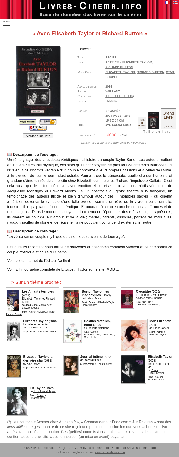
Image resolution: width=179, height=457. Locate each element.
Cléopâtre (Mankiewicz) (148, 304)
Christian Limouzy (37, 327)
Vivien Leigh (108, 334)
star (170, 72)
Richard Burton (119, 67)
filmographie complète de (39, 269)
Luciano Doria (93, 298)
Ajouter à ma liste (38, 136)
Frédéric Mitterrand (98, 328)
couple (111, 77)
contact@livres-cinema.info (136, 448)
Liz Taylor (37, 388)
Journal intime (91, 356)
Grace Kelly (90, 337)
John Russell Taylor (44, 391)
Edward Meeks (30, 307)
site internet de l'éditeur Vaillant (44, 261)
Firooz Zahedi (161, 328)
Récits (110, 57)
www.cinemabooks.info (110, 452)
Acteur (32, 311)
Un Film (147, 302)
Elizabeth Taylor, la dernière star (37, 358)
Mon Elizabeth (160, 321)
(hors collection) (119, 96)
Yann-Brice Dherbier (156, 371)
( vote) (117, 134)
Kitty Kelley (33, 363)
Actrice (112, 62)
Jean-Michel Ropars (150, 298)
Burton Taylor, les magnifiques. (95, 293)
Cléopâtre (143, 291)
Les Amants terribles (38, 291)
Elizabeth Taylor (137, 62)
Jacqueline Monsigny (38, 305)
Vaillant (112, 91)
